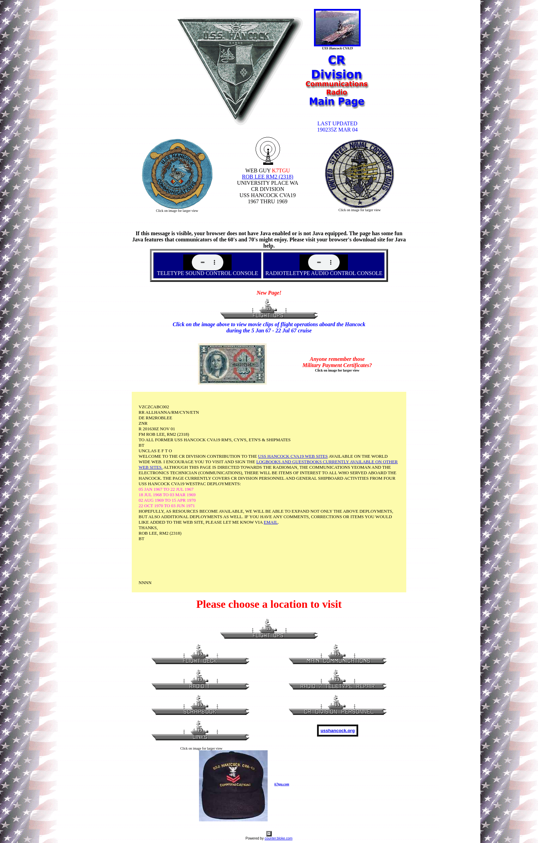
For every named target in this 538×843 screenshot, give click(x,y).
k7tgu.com (281, 784)
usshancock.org (337, 730)
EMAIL (271, 522)
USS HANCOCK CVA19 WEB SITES (293, 456)
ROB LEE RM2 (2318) (267, 177)
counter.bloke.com (278, 838)
